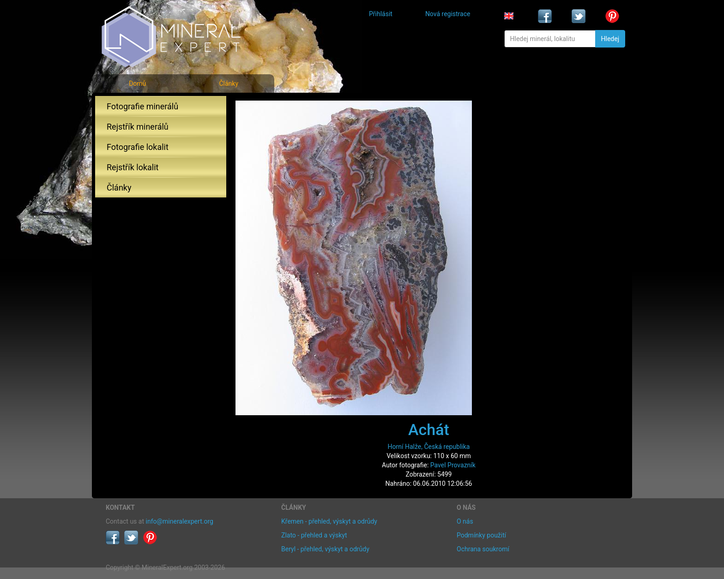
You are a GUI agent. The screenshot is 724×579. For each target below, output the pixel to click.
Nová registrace (448, 14)
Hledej (610, 38)
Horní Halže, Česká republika (429, 446)
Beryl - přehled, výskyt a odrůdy (325, 549)
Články (228, 83)
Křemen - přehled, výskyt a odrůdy (329, 521)
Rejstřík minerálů (138, 126)
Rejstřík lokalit (132, 167)
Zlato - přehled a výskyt (314, 535)
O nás (465, 521)
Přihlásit (380, 14)
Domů (137, 83)
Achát (428, 429)
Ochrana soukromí (483, 549)
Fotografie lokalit (138, 147)
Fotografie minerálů (142, 106)
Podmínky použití (481, 535)
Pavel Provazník (453, 465)
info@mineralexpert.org (179, 521)
